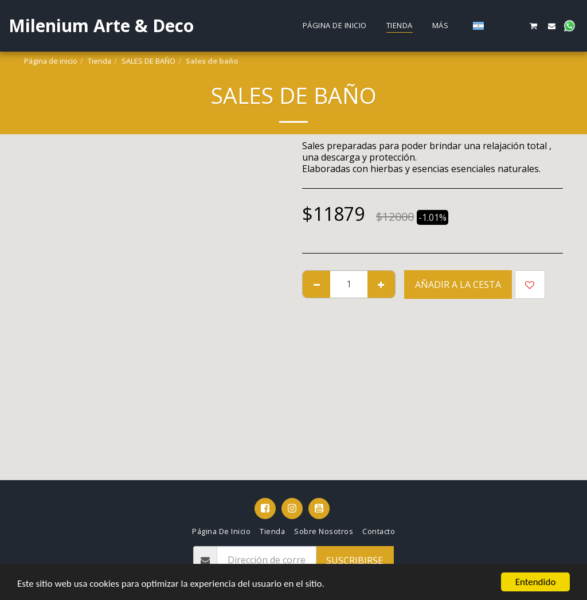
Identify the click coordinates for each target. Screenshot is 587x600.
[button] (498, 26)
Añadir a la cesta (458, 284)
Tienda (99, 61)
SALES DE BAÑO (148, 61)
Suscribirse (354, 560)
